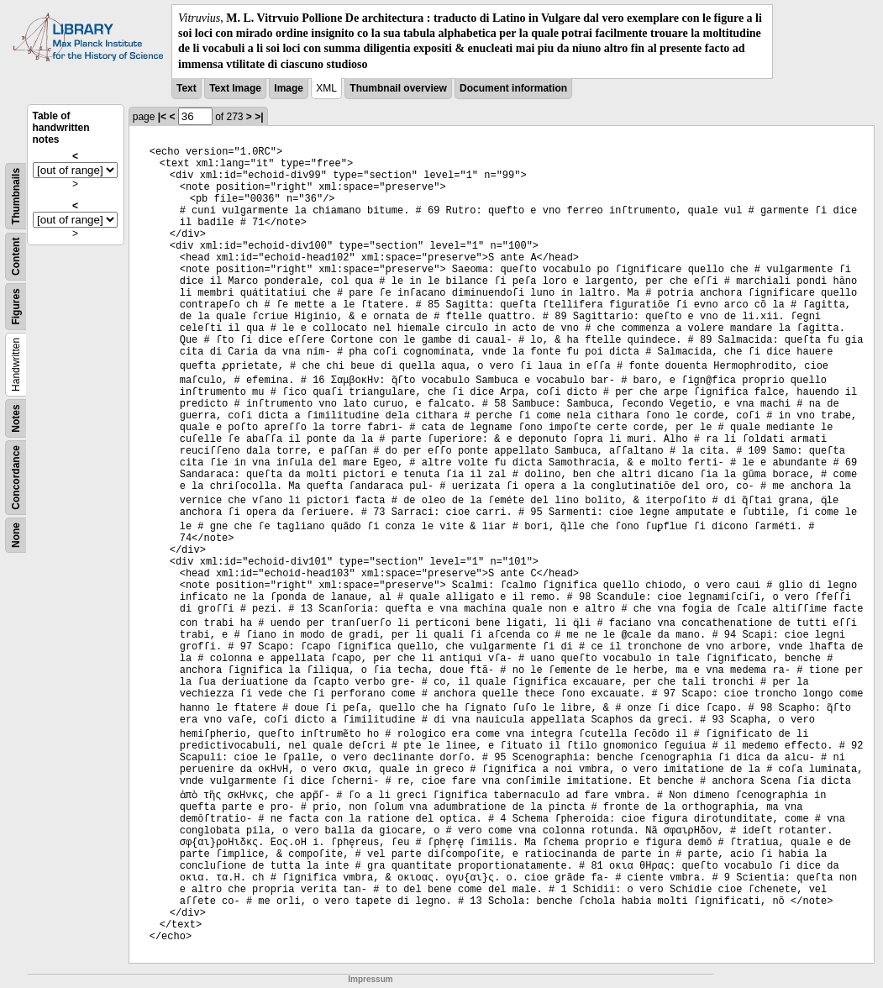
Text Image (235, 88)
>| (259, 117)
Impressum (370, 979)
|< (162, 117)
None (16, 535)
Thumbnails (16, 196)
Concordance (16, 477)
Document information (513, 88)
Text (186, 88)
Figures (16, 306)
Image (288, 88)
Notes (16, 418)
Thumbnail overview (398, 88)
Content (16, 256)
